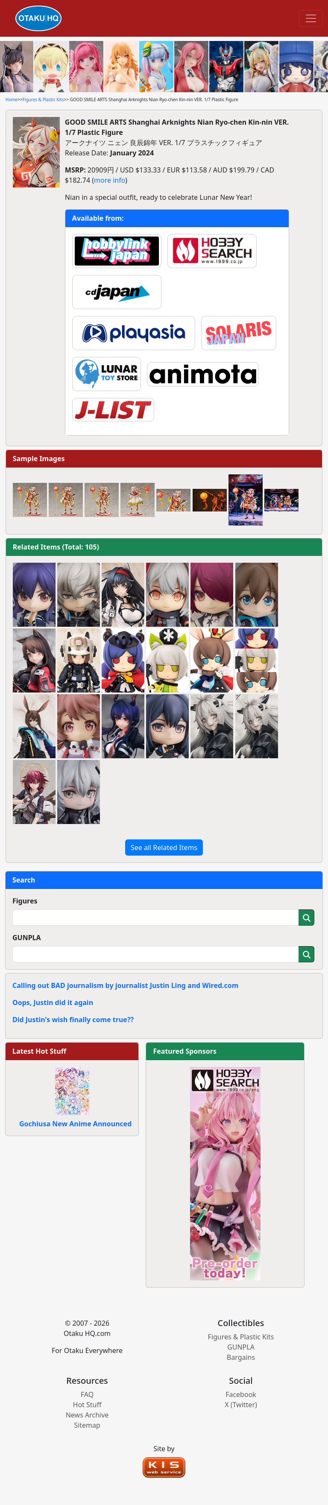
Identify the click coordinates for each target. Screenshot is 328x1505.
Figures (25, 901)
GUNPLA (26, 937)
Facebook (241, 1394)
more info (109, 180)
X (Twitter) (241, 1404)
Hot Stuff (87, 1404)
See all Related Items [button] (164, 847)
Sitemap (87, 1425)
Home (12, 99)
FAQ (87, 1394)
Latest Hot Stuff (39, 1051)
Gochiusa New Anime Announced (75, 1123)
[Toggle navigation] (311, 18)
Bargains (241, 1357)
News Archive (87, 1415)
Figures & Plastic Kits (43, 99)
